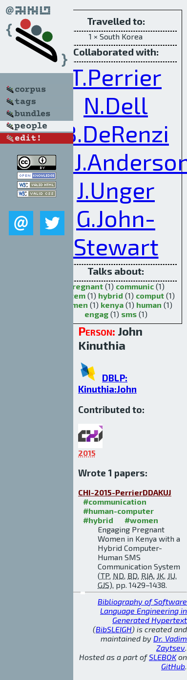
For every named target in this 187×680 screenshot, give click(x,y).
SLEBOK (162, 656)
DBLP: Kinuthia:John (107, 383)
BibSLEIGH (114, 629)
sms (129, 314)
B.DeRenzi (115, 133)
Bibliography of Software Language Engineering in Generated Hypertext (142, 610)
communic (135, 286)
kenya (112, 304)
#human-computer (118, 510)
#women (141, 520)
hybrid (110, 295)
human (149, 304)
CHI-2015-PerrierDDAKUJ (124, 492)
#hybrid (98, 520)
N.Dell (115, 105)
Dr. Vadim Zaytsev (170, 643)
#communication (114, 501)
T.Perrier (116, 76)
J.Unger (116, 189)
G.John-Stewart (116, 232)
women (74, 304)
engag (96, 314)
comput (150, 295)
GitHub (173, 666)
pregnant (85, 286)
